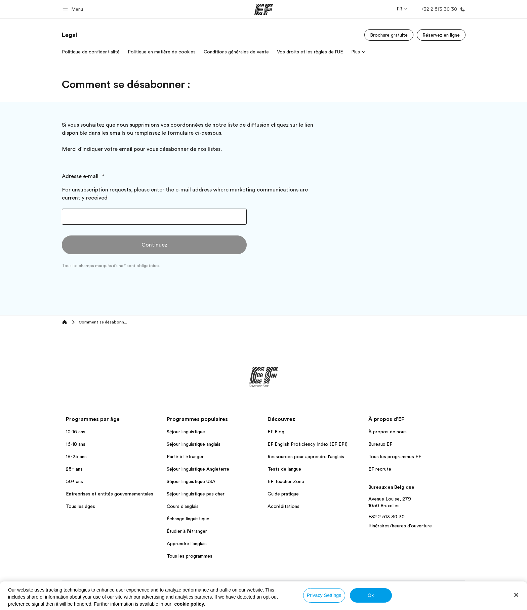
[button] (74, 9)
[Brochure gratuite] (389, 35)
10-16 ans (75, 431)
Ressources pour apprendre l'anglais (306, 456)
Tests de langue (284, 469)
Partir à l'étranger (185, 456)
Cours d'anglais (183, 506)
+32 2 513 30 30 (386, 516)
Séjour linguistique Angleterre (198, 469)
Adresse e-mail (81, 176)
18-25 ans (76, 456)
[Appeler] (441, 9)
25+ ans (74, 469)
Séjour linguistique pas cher (196, 493)
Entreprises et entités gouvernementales (109, 493)
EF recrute (379, 469)
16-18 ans (75, 444)
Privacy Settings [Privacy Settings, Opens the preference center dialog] (324, 595)
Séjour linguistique (186, 431)
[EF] (263, 9)
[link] (69, 35)
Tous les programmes (189, 556)
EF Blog (276, 431)
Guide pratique (283, 493)
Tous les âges (80, 506)
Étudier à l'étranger (187, 531)
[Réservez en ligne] (441, 35)
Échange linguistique (188, 518)
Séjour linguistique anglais (193, 444)
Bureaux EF (380, 444)
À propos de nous (387, 431)
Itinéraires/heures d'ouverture (400, 525)
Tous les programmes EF (394, 456)
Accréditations (283, 506)
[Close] (516, 594)
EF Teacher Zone (286, 481)
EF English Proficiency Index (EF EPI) (308, 444)
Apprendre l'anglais (187, 543)
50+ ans (74, 481)
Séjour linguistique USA (191, 481)
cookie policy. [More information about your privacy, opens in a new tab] (189, 604)
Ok (371, 595)
